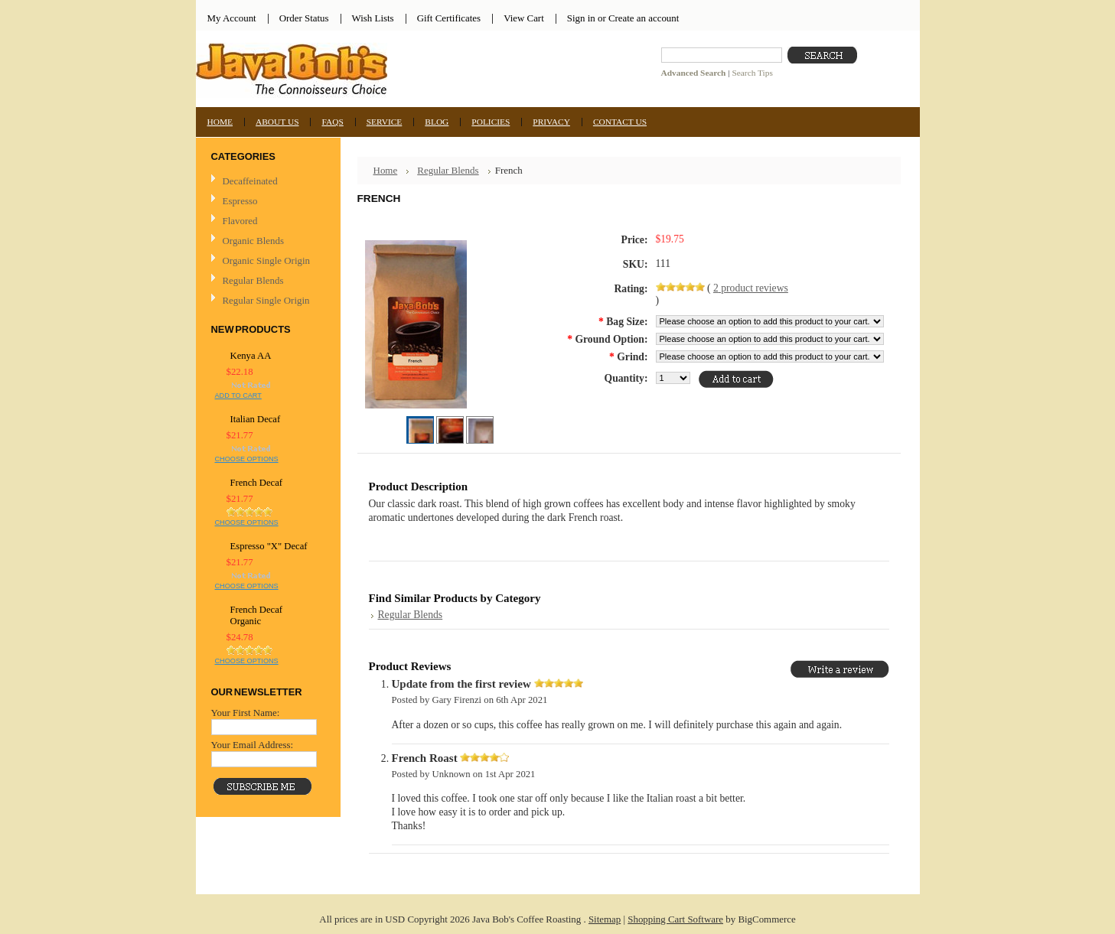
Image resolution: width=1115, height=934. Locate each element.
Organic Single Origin (266, 260)
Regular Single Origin (266, 300)
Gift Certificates (449, 18)
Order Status (304, 18)
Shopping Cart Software (675, 919)
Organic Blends (253, 240)
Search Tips (752, 72)
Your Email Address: (252, 744)
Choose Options (247, 459)
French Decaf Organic (256, 615)
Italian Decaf (255, 419)
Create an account (643, 18)
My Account (231, 18)
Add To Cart (238, 395)
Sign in (581, 18)
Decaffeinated (250, 181)
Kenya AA (251, 355)
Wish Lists (373, 18)
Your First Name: (245, 712)
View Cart (524, 18)
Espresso (240, 201)
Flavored (240, 220)
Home (385, 170)
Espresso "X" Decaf (269, 546)
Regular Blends (253, 280)
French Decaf (256, 482)
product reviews (750, 288)
